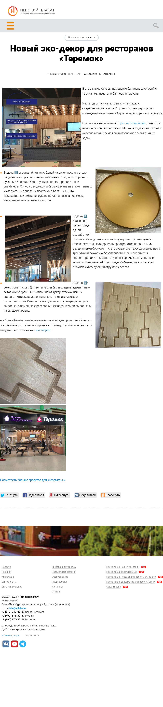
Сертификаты (9, 581)
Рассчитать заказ (131, 10)
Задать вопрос (143, 10)
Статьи (56, 591)
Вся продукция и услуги (81, 37)
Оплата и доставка (12, 586)
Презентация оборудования (121, 572)
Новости (6, 567)
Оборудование (60, 576)
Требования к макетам (64, 567)
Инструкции (8, 576)
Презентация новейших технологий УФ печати (131, 576)
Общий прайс (113, 586)
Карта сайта (32, 635)
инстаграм (43, 330)
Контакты (57, 586)
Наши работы (59, 581)
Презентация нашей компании (122, 567)
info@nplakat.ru (17, 608)
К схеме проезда (10, 635)
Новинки (6, 572)
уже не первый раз (132, 123)
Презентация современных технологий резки (130, 581)
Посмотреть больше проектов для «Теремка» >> (32, 480)
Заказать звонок (156, 10)
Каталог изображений (64, 572)
